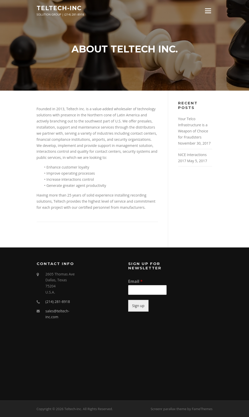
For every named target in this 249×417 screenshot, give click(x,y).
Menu (207, 10)
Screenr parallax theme (168, 409)
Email (135, 281)
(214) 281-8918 (58, 301)
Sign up (138, 305)
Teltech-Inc (59, 8)
